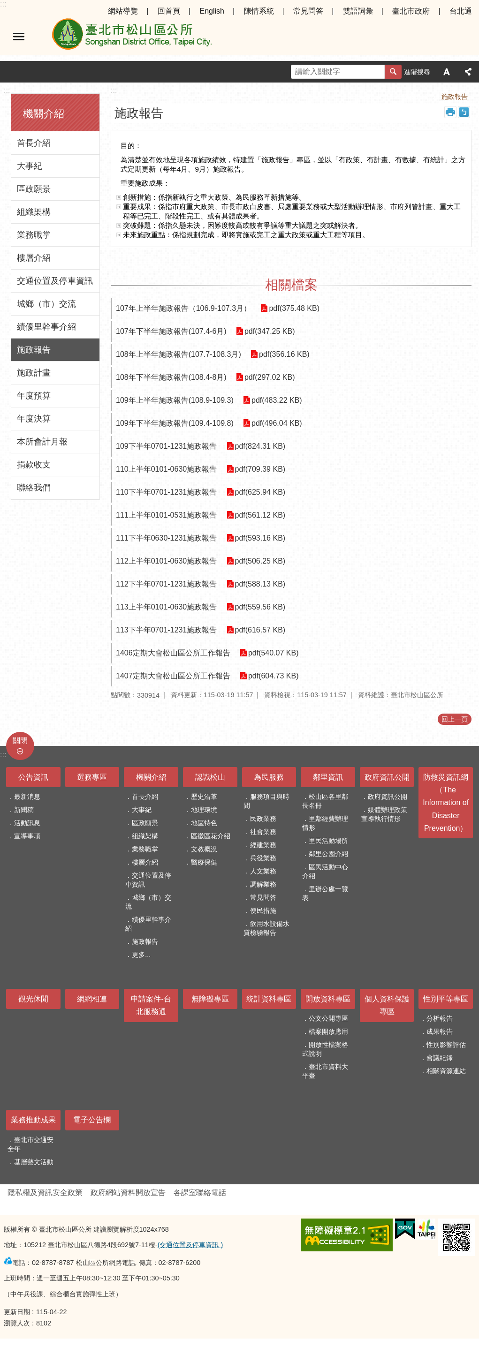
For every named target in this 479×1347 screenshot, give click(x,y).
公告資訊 (33, 777)
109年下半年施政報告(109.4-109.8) (175, 423)
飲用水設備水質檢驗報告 (266, 928)
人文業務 (263, 871)
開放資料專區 (327, 999)
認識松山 (210, 777)
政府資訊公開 (387, 777)
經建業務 (263, 845)
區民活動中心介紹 (325, 871)
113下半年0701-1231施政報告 (166, 630)
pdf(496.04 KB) (276, 423)
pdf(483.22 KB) (276, 400)
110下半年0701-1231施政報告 (166, 492)
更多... (141, 954)
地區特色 (204, 823)
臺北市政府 (411, 11)
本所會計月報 (42, 441)
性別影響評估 (446, 1044)
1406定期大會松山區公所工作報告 (173, 653)
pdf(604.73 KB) (273, 676)
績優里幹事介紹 (46, 326)
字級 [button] (446, 72)
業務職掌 (34, 235)
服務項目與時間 (266, 801)
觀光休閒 (33, 999)
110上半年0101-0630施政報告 (166, 469)
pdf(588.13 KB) (260, 584)
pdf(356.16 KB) (284, 354)
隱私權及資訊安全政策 (45, 1192)
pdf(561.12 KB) (260, 515)
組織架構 (34, 212)
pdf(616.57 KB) (260, 630)
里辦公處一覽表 (325, 893)
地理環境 (204, 809)
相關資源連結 (446, 1071)
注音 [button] (464, 112)
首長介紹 (34, 143)
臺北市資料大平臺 (325, 1071)
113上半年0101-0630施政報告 (166, 607)
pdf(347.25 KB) (269, 331)
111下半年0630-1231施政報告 (166, 538)
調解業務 (263, 884)
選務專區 (92, 777)
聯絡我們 (34, 487)
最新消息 (27, 796)
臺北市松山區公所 (131, 36)
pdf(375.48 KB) (294, 308)
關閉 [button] (20, 741)
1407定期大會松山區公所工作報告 (173, 676)
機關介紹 (43, 114)
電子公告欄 (92, 1120)
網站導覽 (123, 11)
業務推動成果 (33, 1120)
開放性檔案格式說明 (325, 1049)
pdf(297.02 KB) (269, 377)
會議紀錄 (439, 1057)
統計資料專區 (268, 999)
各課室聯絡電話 (200, 1192)
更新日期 (17, 1312)
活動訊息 (27, 823)
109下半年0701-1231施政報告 (166, 446)
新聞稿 (24, 809)
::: (3, 4)
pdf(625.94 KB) (260, 492)
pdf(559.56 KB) (260, 607)
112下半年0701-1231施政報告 (166, 584)
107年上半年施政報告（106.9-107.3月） (183, 308)
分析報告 (439, 1018)
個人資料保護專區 (387, 1005)
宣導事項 (27, 836)
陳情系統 (259, 11)
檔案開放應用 (328, 1031)
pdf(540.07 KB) (273, 653)
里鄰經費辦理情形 (325, 823)
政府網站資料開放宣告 (128, 1192)
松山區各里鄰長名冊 (325, 801)
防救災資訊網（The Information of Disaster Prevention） (446, 802)
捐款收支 (34, 464)
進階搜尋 (417, 71)
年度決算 (34, 418)
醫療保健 (204, 862)
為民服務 (269, 777)
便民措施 (263, 910)
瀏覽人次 (17, 1323)
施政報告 (34, 349)
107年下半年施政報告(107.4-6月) (171, 331)
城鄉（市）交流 (46, 304)
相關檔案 (291, 285)
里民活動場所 (328, 840)
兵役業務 (263, 858)
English (211, 11)
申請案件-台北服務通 (151, 1005)
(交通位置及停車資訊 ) (190, 1245)
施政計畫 (34, 372)
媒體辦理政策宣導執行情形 (384, 814)
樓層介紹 (34, 258)
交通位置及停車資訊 (55, 281)
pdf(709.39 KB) (260, 469)
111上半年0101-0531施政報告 (166, 515)
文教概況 (204, 849)
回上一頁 (454, 719)
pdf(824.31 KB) (260, 446)
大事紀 (29, 166)
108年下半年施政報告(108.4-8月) (171, 377)
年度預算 (34, 395)
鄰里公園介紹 (328, 854)
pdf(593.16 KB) (260, 538)
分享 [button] (468, 72)
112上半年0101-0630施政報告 (166, 561)
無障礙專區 (210, 999)
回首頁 (169, 11)
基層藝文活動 (33, 1162)
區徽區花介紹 (210, 836)
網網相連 (92, 999)
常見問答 (308, 11)
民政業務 (263, 818)
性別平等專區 (445, 999)
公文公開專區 (328, 1018)
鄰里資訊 (328, 777)
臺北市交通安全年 (30, 1144)
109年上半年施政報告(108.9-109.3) (175, 400)
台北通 (460, 11)
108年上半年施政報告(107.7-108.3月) (178, 354)
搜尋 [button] (393, 72)
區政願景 (34, 189)
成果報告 (439, 1031)
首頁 (382, 96)
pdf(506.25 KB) (260, 561)
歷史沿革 (204, 796)
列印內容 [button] (450, 112)
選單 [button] (19, 37)
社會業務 (263, 831)
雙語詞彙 (358, 11)
